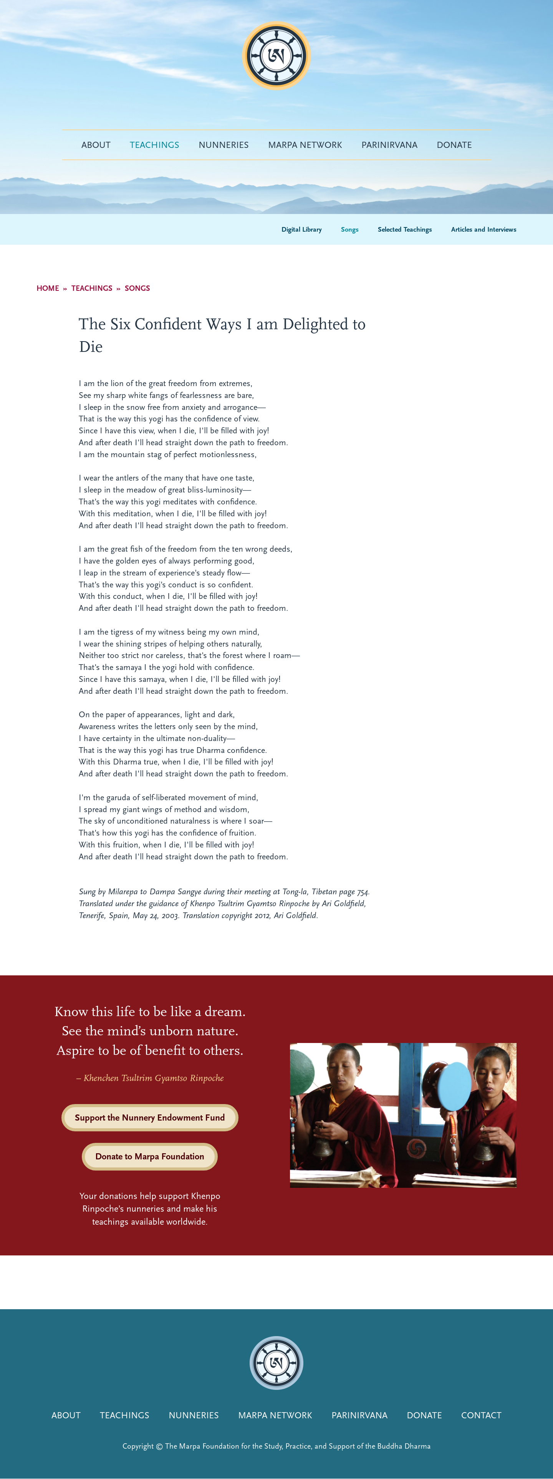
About (96, 144)
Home (47, 288)
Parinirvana (389, 144)
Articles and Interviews (484, 229)
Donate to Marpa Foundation (149, 1156)
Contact (481, 1415)
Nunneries (224, 144)
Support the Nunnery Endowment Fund (150, 1117)
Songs (350, 229)
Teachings (154, 144)
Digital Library (301, 229)
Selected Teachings (405, 229)
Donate (454, 144)
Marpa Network (305, 144)
